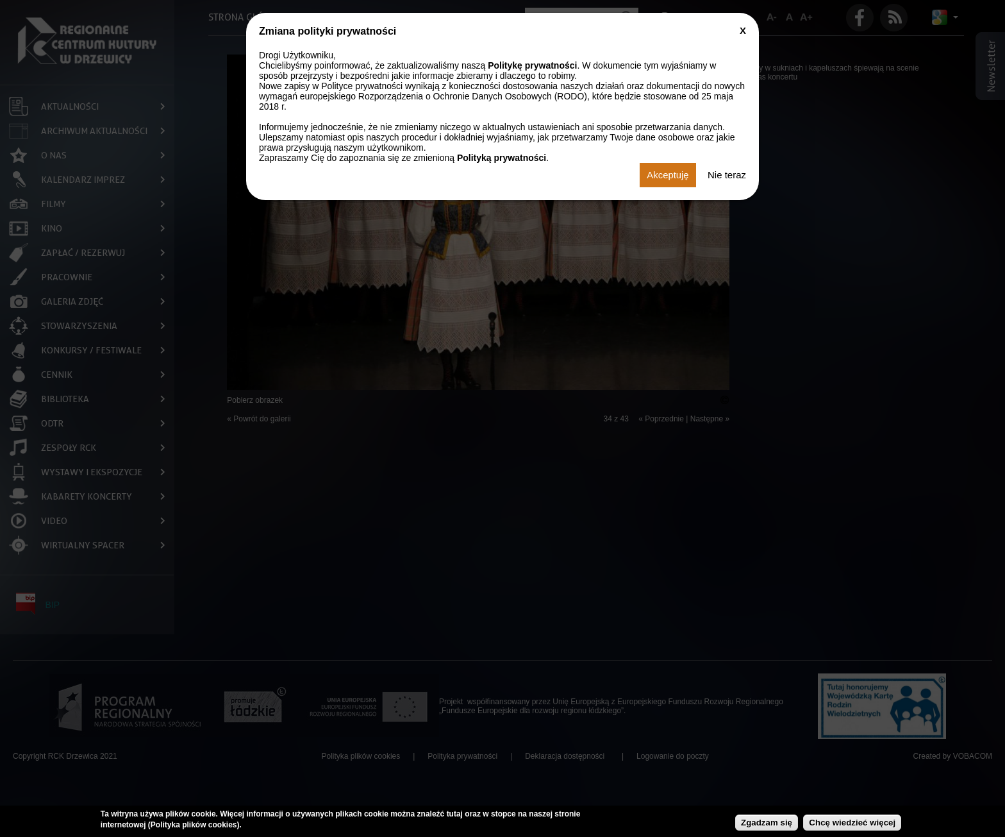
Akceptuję (668, 175)
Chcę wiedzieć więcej (852, 822)
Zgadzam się (766, 822)
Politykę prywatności (532, 65)
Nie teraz (727, 175)
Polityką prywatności (501, 158)
